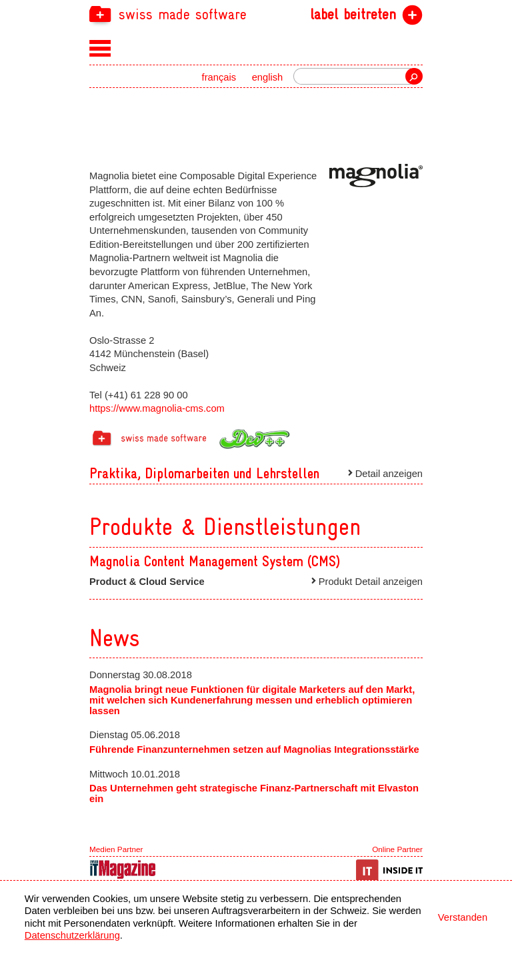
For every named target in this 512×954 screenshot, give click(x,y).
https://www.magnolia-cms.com (157, 408)
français (219, 77)
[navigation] (256, 13)
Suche (414, 76)
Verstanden (462, 917)
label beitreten (353, 14)
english (267, 77)
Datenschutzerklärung (72, 935)
